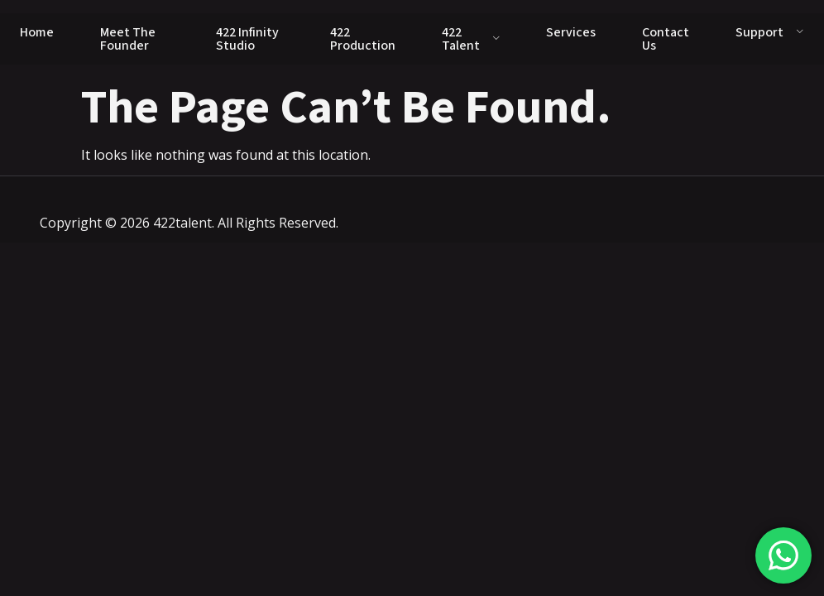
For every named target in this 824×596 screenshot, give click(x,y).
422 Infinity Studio (247, 39)
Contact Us (665, 39)
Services (571, 32)
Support (769, 32)
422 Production (362, 39)
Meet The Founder (128, 39)
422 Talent (471, 39)
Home (37, 32)
